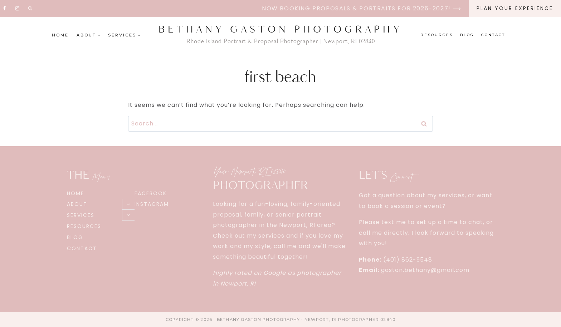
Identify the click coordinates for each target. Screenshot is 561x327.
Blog (467, 35)
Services (80, 215)
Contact (493, 35)
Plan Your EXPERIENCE (515, 8)
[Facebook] (4, 8)
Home (60, 35)
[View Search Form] (30, 8)
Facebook (151, 193)
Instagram (152, 204)
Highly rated (232, 273)
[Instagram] (17, 8)
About (77, 204)
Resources (436, 35)
